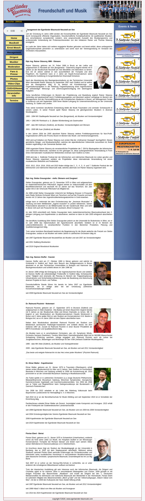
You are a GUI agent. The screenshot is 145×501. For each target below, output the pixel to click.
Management (14, 52)
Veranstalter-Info (14, 94)
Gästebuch (92, 22)
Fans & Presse (14, 72)
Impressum (123, 22)
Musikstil (14, 43)
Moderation (14, 66)
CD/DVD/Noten (14, 88)
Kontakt (111, 22)
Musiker (14, 62)
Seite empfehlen (77, 22)
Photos (14, 79)
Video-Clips (14, 83)
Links (102, 22)
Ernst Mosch (14, 47)
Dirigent (14, 57)
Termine (14, 100)
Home (14, 38)
